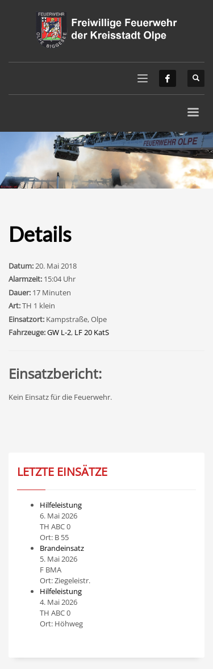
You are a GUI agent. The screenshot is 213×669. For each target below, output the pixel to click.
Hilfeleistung (61, 505)
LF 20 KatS (91, 332)
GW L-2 (59, 332)
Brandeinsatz (62, 548)
